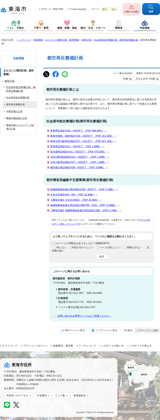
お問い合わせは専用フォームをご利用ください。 (84, 316)
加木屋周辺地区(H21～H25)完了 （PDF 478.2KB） (79, 151)
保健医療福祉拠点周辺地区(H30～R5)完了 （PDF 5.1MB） (84, 189)
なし (114, 9)
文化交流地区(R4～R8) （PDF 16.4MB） (74, 194)
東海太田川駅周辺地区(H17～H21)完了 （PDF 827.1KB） (83, 141)
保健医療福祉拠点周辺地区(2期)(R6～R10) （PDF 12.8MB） (85, 205)
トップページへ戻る (106, 330)
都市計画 (86, 40)
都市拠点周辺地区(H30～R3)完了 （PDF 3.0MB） (79, 167)
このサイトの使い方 (112, 345)
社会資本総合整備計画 (17, 97)
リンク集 (60, 395)
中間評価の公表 (14, 111)
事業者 (118, 28)
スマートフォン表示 (148, 330)
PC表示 (128, 330)
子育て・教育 (41, 28)
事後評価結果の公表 (16, 118)
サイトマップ (9, 345)
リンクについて (87, 345)
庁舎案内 (42, 395)
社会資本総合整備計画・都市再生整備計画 (116, 40)
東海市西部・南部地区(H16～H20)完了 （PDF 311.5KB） (83, 136)
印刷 (125, 78)
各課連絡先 (79, 395)
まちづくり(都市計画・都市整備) (62, 40)
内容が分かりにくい (83, 247)
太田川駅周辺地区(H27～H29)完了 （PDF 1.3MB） (79, 162)
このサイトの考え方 (140, 345)
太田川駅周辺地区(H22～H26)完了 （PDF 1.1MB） (79, 157)
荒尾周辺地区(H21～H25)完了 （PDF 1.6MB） (77, 146)
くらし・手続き (15, 28)
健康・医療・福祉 (67, 28)
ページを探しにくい (110, 247)
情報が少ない (134, 247)
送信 (101, 256)
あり (105, 9)
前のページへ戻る (75, 330)
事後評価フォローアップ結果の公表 (20, 127)
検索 (151, 11)
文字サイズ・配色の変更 (52, 9)
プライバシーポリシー (35, 345)
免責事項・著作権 (63, 345)
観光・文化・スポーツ (93, 28)
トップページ (24, 40)
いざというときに (131, 11)
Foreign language (78, 9)
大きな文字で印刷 (145, 78)
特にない (61, 247)
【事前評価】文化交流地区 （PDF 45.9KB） (76, 200)
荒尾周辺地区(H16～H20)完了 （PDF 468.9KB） (78, 130)
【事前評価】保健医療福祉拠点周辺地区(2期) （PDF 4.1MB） (85, 210)
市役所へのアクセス (17, 395)
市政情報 (144, 28)
